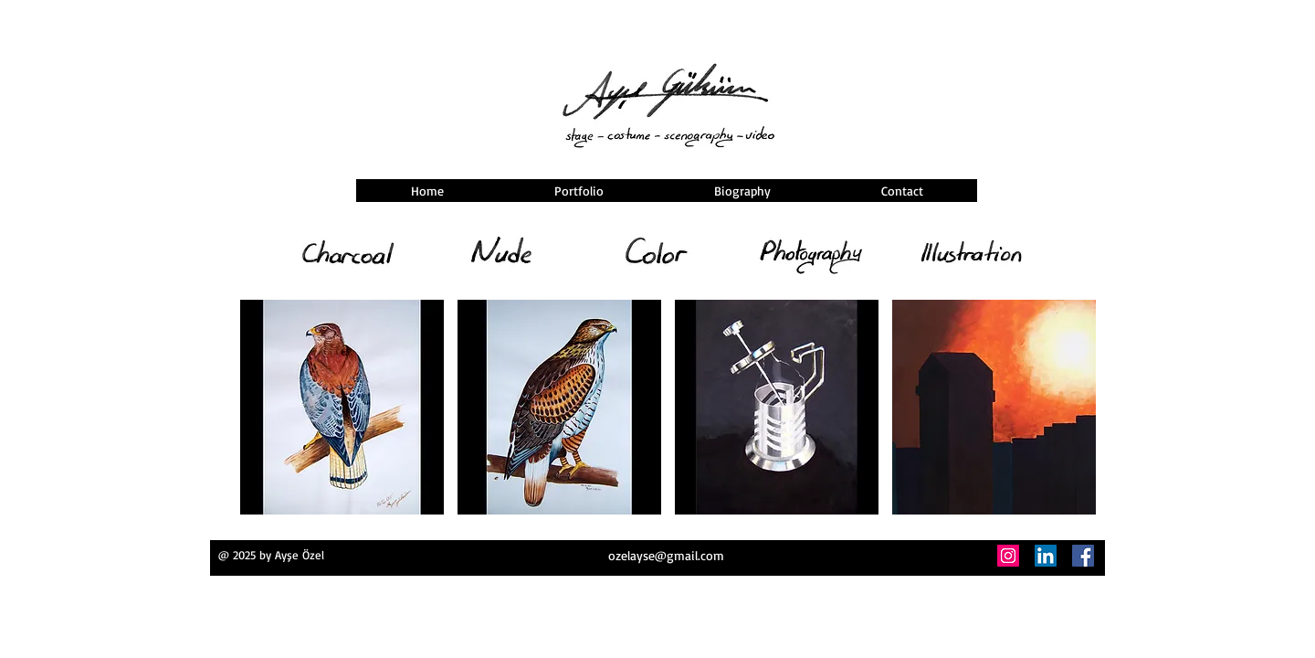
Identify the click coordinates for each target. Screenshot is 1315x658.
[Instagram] (1008, 556)
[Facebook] (1083, 556)
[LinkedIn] (1046, 556)
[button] (342, 407)
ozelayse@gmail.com (666, 555)
